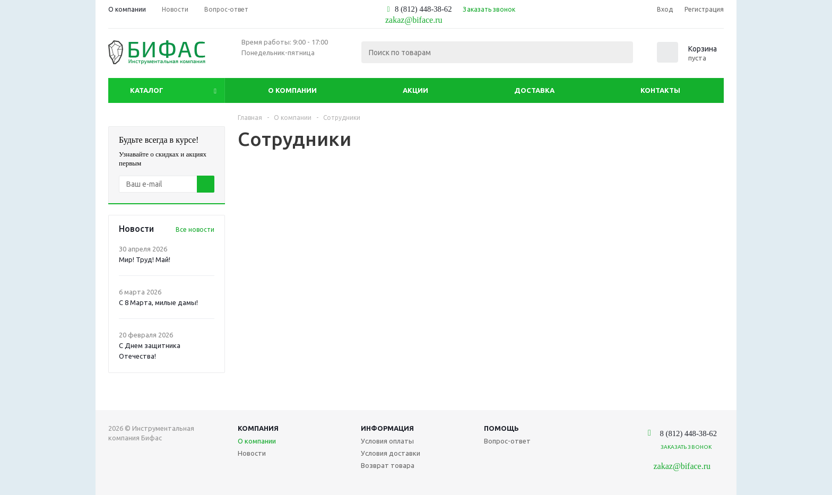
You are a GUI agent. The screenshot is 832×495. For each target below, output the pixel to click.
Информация (387, 428)
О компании (292, 90)
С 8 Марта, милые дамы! (158, 302)
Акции (415, 90)
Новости (252, 453)
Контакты (660, 90)
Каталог (146, 90)
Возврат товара (387, 465)
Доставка (534, 90)
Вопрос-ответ (507, 441)
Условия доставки (390, 453)
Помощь (501, 428)
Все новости (195, 229)
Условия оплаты (387, 441)
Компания (258, 428)
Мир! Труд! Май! (144, 259)
